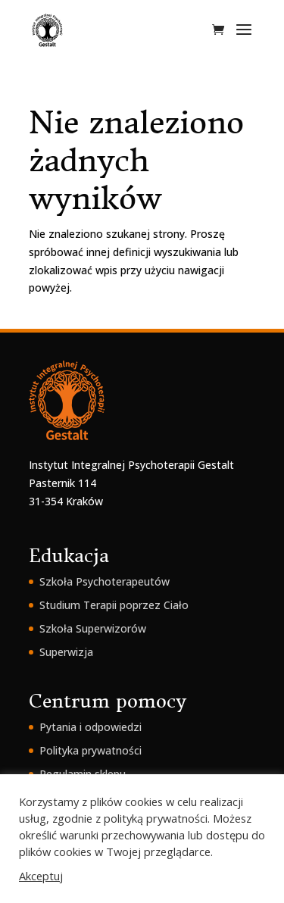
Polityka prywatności (90, 750)
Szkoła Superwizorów (92, 628)
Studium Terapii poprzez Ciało (114, 605)
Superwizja (66, 652)
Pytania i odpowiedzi (90, 727)
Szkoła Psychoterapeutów (104, 581)
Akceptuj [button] (41, 875)
